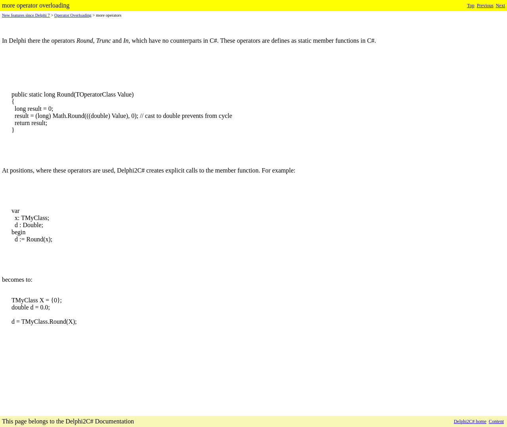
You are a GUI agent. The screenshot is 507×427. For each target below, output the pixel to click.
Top (471, 5)
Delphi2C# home (470, 421)
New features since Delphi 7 (26, 15)
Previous (485, 5)
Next (500, 5)
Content (496, 421)
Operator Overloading (72, 15)
